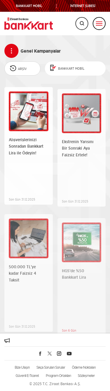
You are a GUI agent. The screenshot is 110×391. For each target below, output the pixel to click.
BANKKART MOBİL (29, 6)
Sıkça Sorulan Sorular (50, 367)
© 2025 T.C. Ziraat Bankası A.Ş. (55, 384)
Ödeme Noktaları (84, 367)
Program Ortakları (58, 375)
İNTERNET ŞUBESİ (82, 6)
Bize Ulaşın (22, 367)
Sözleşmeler (86, 375)
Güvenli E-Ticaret (27, 375)
